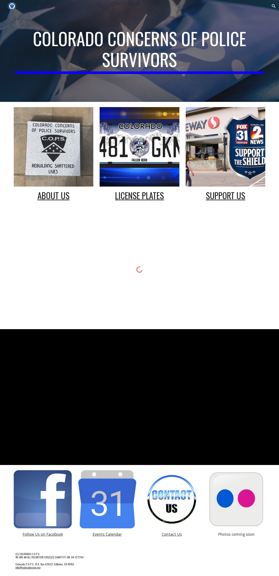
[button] (274, 6)
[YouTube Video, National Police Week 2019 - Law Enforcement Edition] (53, 430)
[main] (139, 51)
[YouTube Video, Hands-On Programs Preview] (53, 364)
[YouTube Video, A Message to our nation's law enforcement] (182, 396)
